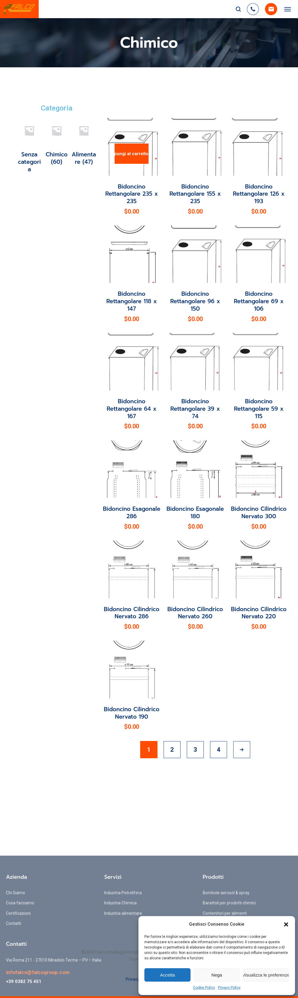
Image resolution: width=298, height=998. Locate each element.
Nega (216, 974)
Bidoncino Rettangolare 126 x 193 (259, 193)
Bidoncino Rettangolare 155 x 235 (195, 193)
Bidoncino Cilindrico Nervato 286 (132, 613)
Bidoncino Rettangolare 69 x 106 (259, 301)
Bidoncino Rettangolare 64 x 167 (132, 408)
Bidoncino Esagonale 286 (131, 513)
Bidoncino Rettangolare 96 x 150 (195, 301)
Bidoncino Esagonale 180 (195, 513)
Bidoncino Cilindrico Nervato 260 (195, 613)
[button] (286, 924)
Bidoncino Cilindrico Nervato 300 (259, 513)
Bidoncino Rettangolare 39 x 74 (195, 408)
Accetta (167, 974)
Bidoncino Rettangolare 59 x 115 (259, 408)
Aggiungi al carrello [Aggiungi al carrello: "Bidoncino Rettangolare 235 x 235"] (131, 153)
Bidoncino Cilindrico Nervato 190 (132, 713)
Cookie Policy (204, 987)
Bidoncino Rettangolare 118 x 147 (131, 301)
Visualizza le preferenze (266, 974)
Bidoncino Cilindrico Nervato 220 (259, 613)
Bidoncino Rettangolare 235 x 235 (131, 193)
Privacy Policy (229, 987)
